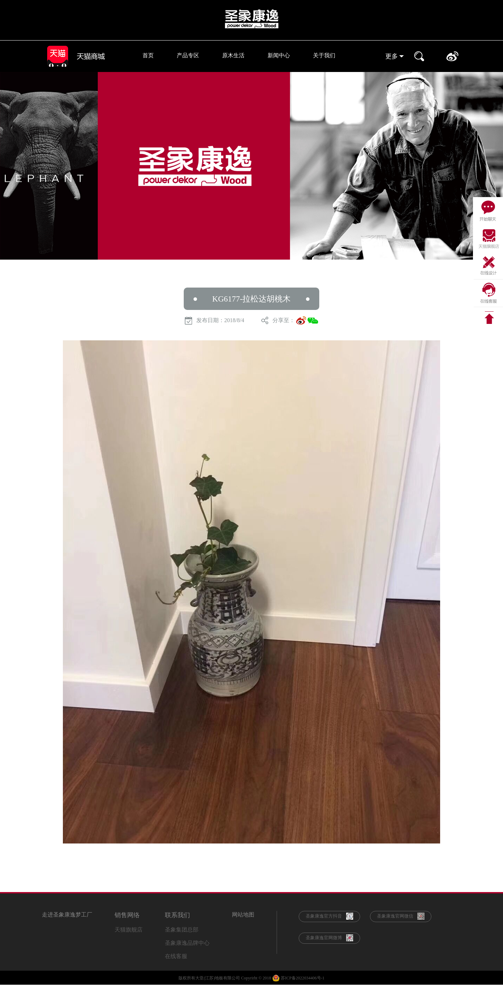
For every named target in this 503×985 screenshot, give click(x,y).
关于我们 (324, 55)
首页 (148, 55)
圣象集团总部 (181, 930)
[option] (251, 166)
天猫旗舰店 (129, 930)
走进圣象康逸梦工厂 (67, 915)
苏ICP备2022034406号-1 (303, 978)
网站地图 (243, 915)
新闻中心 (279, 55)
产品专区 (188, 55)
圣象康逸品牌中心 (187, 943)
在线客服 (176, 956)
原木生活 (233, 55)
